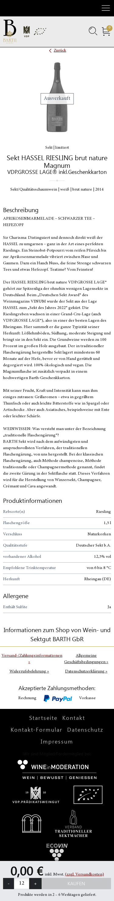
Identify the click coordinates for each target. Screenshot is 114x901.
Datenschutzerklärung (86, 671)
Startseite (43, 717)
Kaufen (76, 883)
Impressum (57, 741)
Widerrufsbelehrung (29, 671)
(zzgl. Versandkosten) (84, 874)
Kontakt (73, 717)
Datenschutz (85, 729)
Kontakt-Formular (36, 729)
